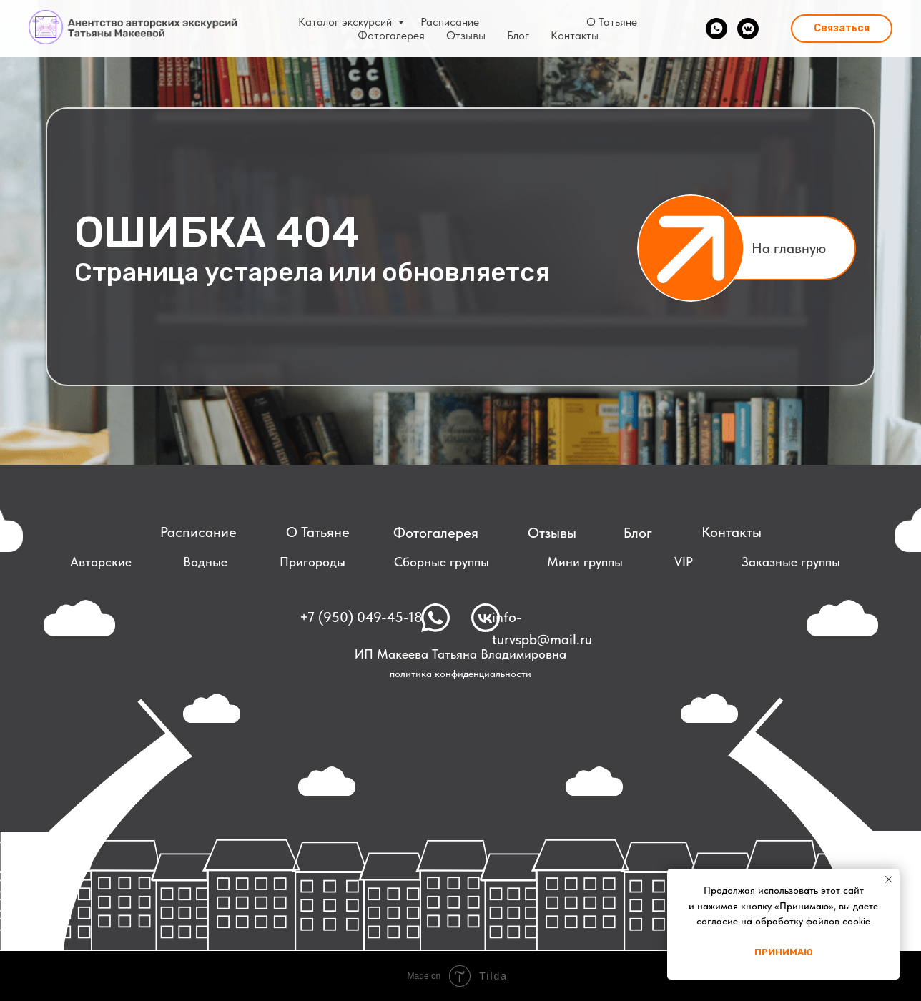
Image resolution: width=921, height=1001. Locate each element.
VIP (683, 561)
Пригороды (312, 561)
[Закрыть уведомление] (889, 879)
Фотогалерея (391, 35)
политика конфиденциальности (460, 673)
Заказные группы (791, 561)
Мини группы (585, 561)
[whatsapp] (716, 28)
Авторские (101, 561)
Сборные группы (441, 561)
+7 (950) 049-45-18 (361, 617)
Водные (205, 561)
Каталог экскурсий (346, 22)
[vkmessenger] (748, 28)
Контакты (575, 35)
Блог (518, 35)
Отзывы (466, 35)
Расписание (449, 22)
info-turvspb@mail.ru (542, 628)
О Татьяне (611, 22)
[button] (841, 28)
